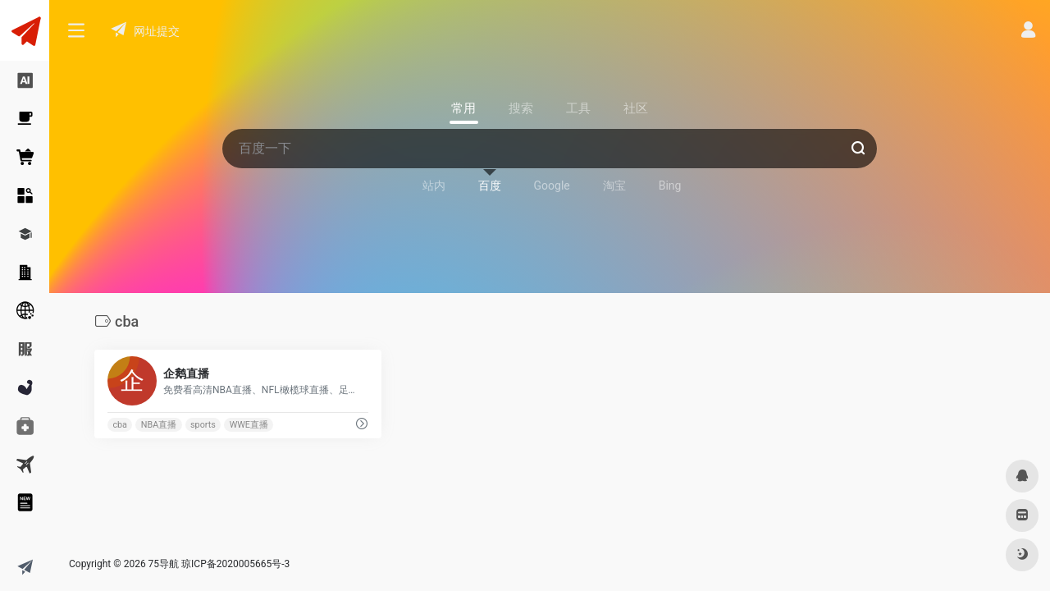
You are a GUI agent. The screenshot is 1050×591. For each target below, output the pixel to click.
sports (203, 424)
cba (119, 424)
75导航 (164, 564)
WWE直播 (249, 424)
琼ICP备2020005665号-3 (235, 564)
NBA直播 (158, 424)
